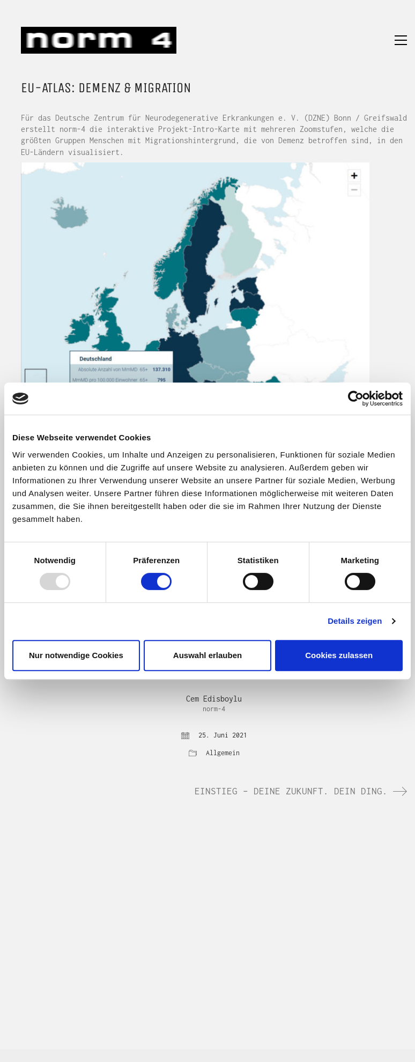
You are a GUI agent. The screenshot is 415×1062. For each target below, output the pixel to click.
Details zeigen (355, 620)
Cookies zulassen (339, 655)
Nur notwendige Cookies (76, 655)
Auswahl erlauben (207, 655)
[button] (401, 40)
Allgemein (223, 753)
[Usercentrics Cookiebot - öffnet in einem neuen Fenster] (356, 398)
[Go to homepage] (98, 40)
